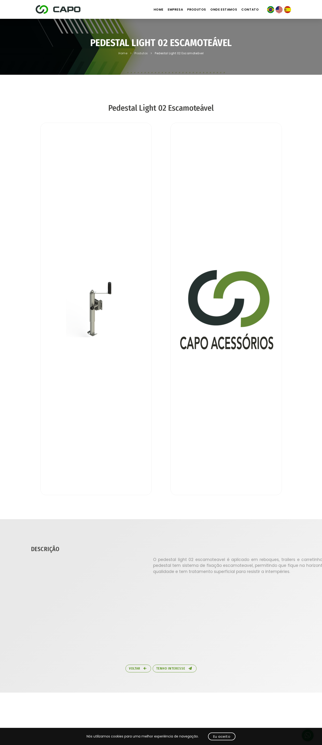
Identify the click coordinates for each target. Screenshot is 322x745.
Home (158, 9)
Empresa (175, 9)
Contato (250, 9)
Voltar (138, 668)
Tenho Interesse (174, 668)
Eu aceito (222, 736)
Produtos (196, 9)
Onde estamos (223, 9)
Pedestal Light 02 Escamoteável (179, 53)
